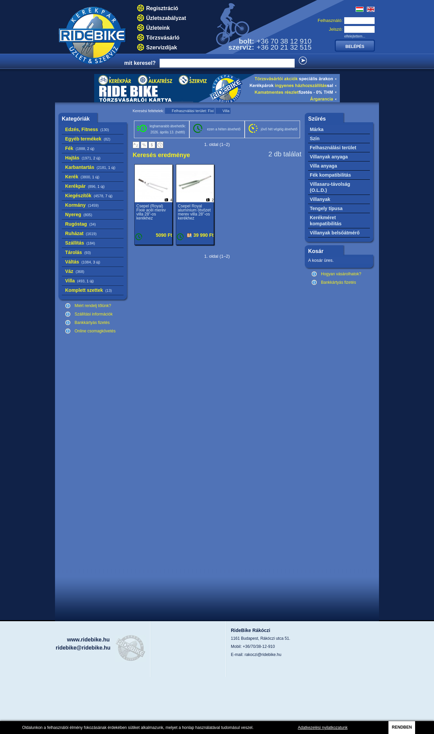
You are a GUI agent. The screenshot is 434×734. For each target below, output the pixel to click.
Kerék (82, 176)
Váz (74, 271)
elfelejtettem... (354, 36)
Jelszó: (336, 29)
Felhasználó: (330, 20)
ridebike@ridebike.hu (83, 648)
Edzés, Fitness (87, 129)
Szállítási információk (94, 314)
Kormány (82, 205)
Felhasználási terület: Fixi (193, 111)
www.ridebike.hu (88, 639)
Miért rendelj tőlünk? (93, 305)
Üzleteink (158, 28)
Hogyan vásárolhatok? (341, 274)
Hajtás (83, 157)
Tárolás (78, 252)
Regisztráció (162, 8)
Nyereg (78, 214)
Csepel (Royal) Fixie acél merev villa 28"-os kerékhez (151, 212)
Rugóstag (80, 224)
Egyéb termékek (87, 139)
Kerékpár (85, 186)
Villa (79, 280)
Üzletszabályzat (166, 18)
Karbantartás (90, 167)
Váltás (82, 261)
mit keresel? (140, 63)
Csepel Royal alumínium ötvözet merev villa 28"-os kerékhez (194, 212)
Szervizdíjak (161, 47)
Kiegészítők (88, 195)
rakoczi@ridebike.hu (263, 654)
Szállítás (80, 243)
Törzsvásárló (163, 38)
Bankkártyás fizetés (92, 322)
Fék (79, 148)
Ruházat (81, 233)
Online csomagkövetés (95, 331)
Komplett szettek (88, 290)
